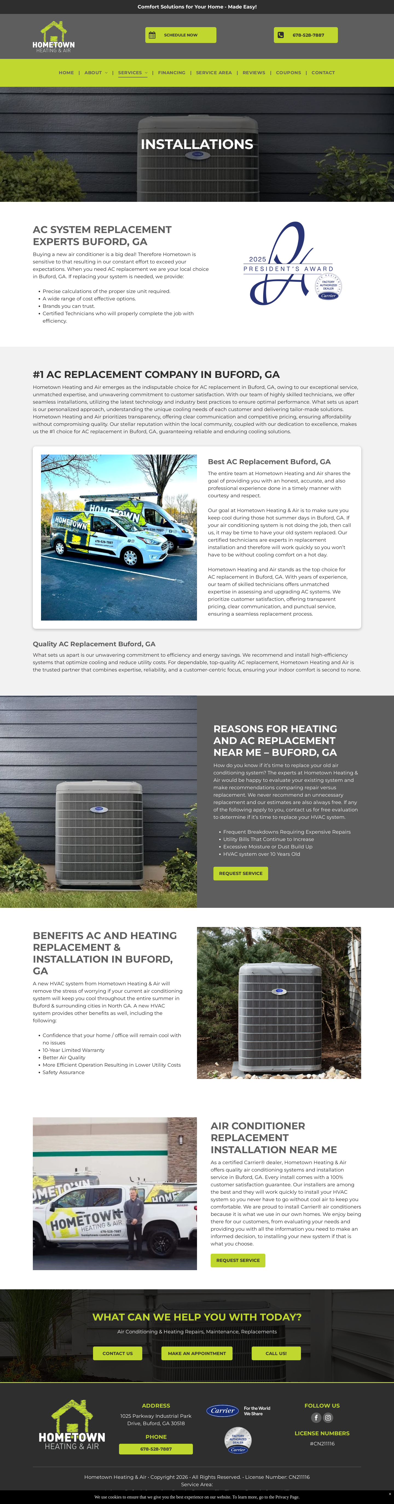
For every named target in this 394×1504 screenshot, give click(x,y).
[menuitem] (67, 73)
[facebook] (316, 1418)
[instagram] (328, 1418)
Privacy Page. (288, 1497)
